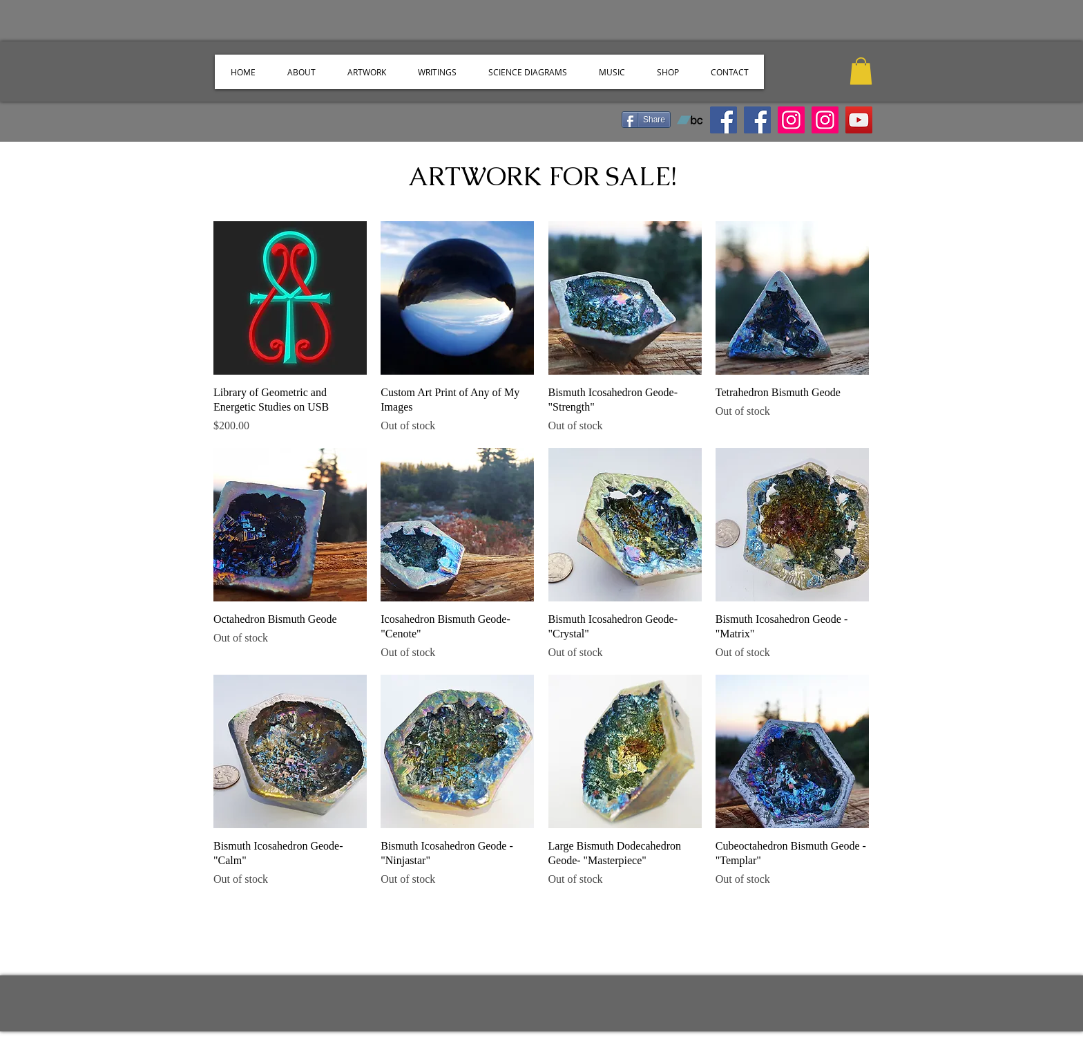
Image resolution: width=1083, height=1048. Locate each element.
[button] (861, 70)
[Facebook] (757, 119)
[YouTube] (858, 119)
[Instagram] (791, 119)
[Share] (646, 119)
